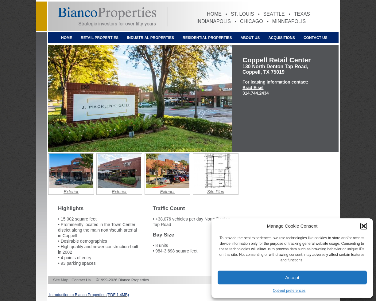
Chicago (251, 21)
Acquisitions (281, 38)
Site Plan (215, 191)
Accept (292, 277)
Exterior (71, 191)
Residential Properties (207, 38)
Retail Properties (99, 38)
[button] (364, 226)
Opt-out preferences (289, 290)
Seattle (274, 14)
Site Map (60, 280)
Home (214, 14)
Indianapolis (213, 21)
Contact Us (316, 38)
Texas (302, 14)
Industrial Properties (150, 38)
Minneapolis (289, 21)
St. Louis (242, 14)
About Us (250, 38)
